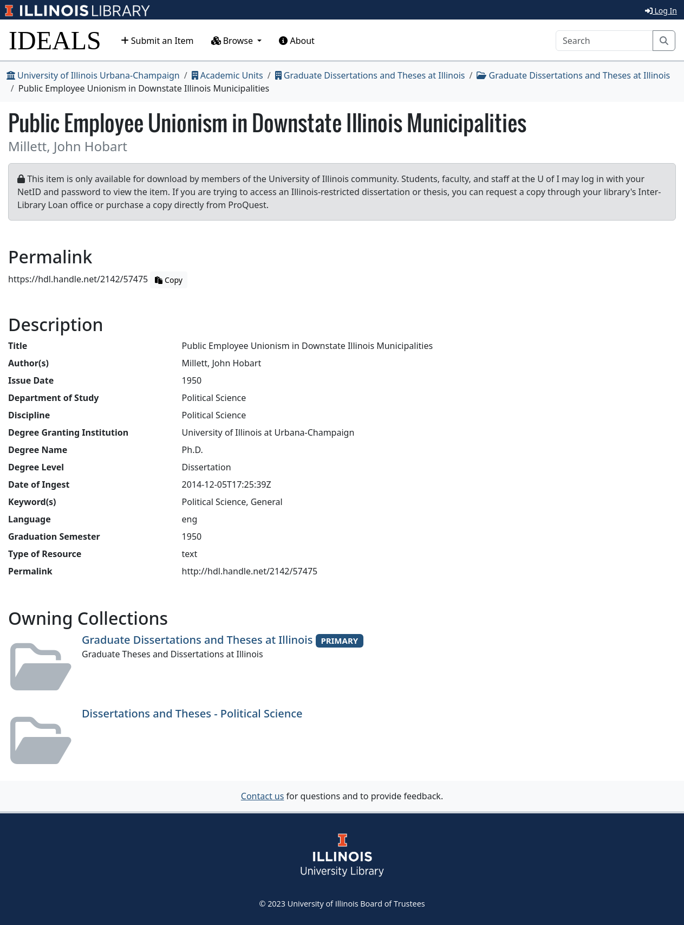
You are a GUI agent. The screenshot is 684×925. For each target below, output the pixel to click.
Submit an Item (157, 41)
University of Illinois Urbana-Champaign (93, 75)
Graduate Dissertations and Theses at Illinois (370, 75)
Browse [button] (233, 41)
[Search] (604, 40)
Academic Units (227, 75)
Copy (168, 280)
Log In (661, 10)
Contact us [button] (262, 796)
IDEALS (55, 40)
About (297, 41)
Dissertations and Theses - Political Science (192, 713)
